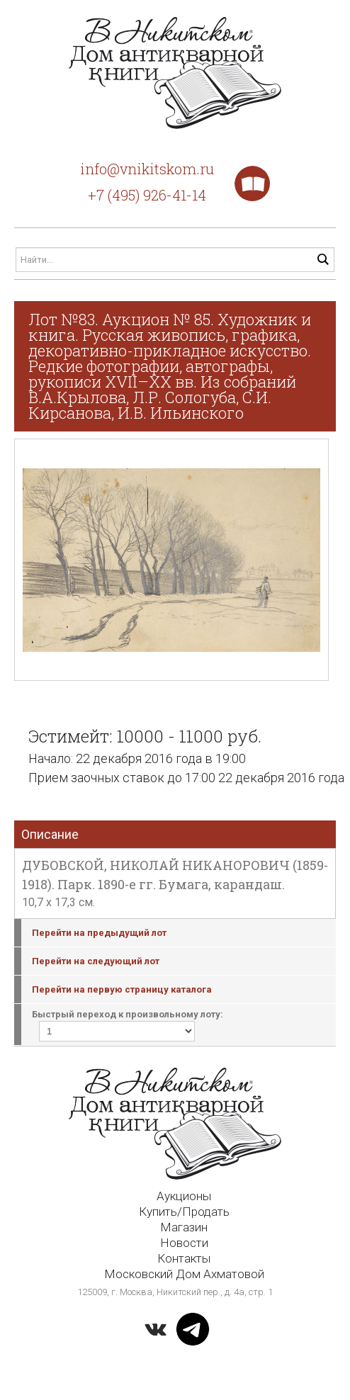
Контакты (183, 1258)
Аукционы (184, 1196)
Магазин (184, 1227)
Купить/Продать (184, 1211)
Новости (184, 1243)
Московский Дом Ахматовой (184, 1274)
